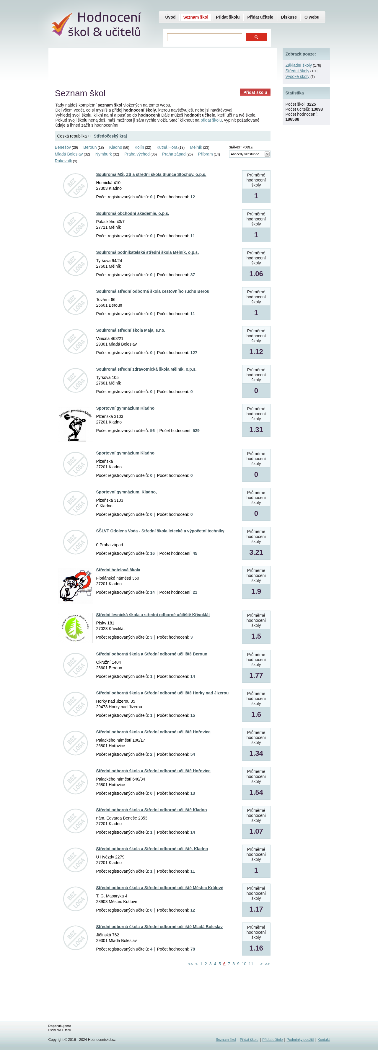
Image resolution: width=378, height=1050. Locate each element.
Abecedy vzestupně (245, 154)
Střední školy (297, 70)
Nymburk (103, 154)
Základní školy (299, 65)
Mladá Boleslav (69, 154)
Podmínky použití (300, 1040)
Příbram (205, 154)
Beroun (90, 147)
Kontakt (324, 1040)
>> (267, 963)
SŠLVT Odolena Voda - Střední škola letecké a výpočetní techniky (160, 531)
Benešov (63, 147)
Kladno (115, 147)
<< (190, 963)
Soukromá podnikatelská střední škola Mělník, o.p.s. (147, 252)
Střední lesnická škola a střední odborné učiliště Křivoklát (153, 614)
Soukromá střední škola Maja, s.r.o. (130, 330)
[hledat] (204, 37)
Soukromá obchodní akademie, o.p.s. (132, 213)
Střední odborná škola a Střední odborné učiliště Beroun (152, 654)
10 (244, 963)
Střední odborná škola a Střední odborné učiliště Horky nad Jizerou (162, 693)
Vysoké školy (297, 76)
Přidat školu (255, 92)
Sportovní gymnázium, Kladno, (126, 492)
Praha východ (137, 154)
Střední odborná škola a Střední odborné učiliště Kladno (151, 809)
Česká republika (72, 136)
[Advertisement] (162, 66)
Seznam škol (195, 17)
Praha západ (173, 154)
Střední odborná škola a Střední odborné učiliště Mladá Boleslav (159, 926)
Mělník (196, 147)
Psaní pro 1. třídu (59, 1030)
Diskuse (289, 17)
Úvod (170, 17)
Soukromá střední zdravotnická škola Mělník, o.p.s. (146, 369)
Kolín (139, 147)
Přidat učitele (260, 17)
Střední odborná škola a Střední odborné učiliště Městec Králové (159, 887)
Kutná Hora (167, 147)
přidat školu (211, 120)
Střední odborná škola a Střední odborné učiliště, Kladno (152, 848)
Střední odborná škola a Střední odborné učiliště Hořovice (153, 732)
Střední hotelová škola (118, 569)
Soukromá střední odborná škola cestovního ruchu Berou (153, 291)
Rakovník (63, 160)
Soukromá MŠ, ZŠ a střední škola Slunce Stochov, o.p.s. (151, 174)
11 (251, 963)
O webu (312, 17)
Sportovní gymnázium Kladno (125, 408)
